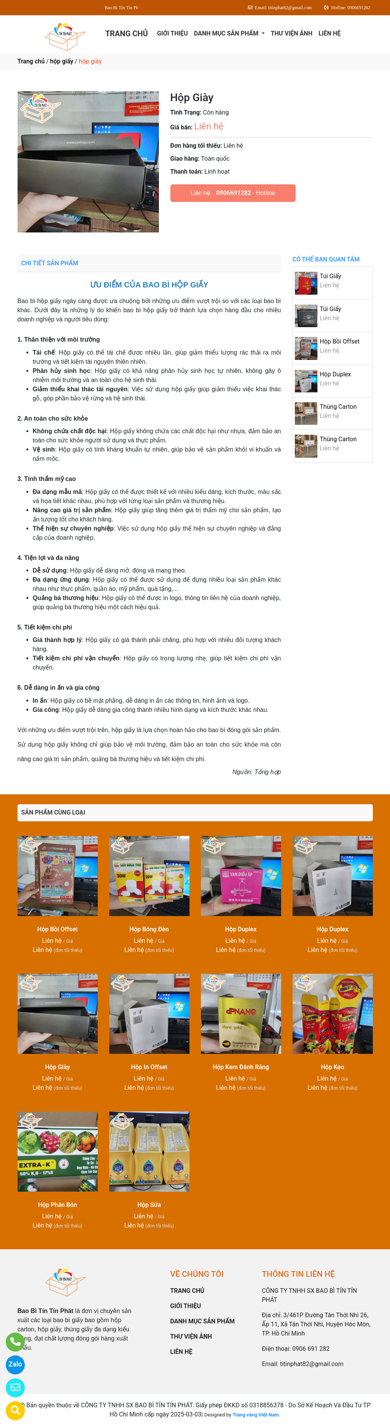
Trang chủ (31, 61)
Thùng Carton (338, 406)
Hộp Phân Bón (57, 1204)
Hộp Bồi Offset (340, 341)
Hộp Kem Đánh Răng (241, 1067)
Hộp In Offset (149, 1067)
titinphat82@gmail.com (311, 1364)
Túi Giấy (330, 276)
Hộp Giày (57, 1067)
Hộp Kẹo (332, 1067)
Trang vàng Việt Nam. (256, 1415)
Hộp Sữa (149, 1204)
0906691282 (233, 193)
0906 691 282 (311, 1348)
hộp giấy (61, 61)
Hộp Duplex (335, 374)
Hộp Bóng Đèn (149, 929)
